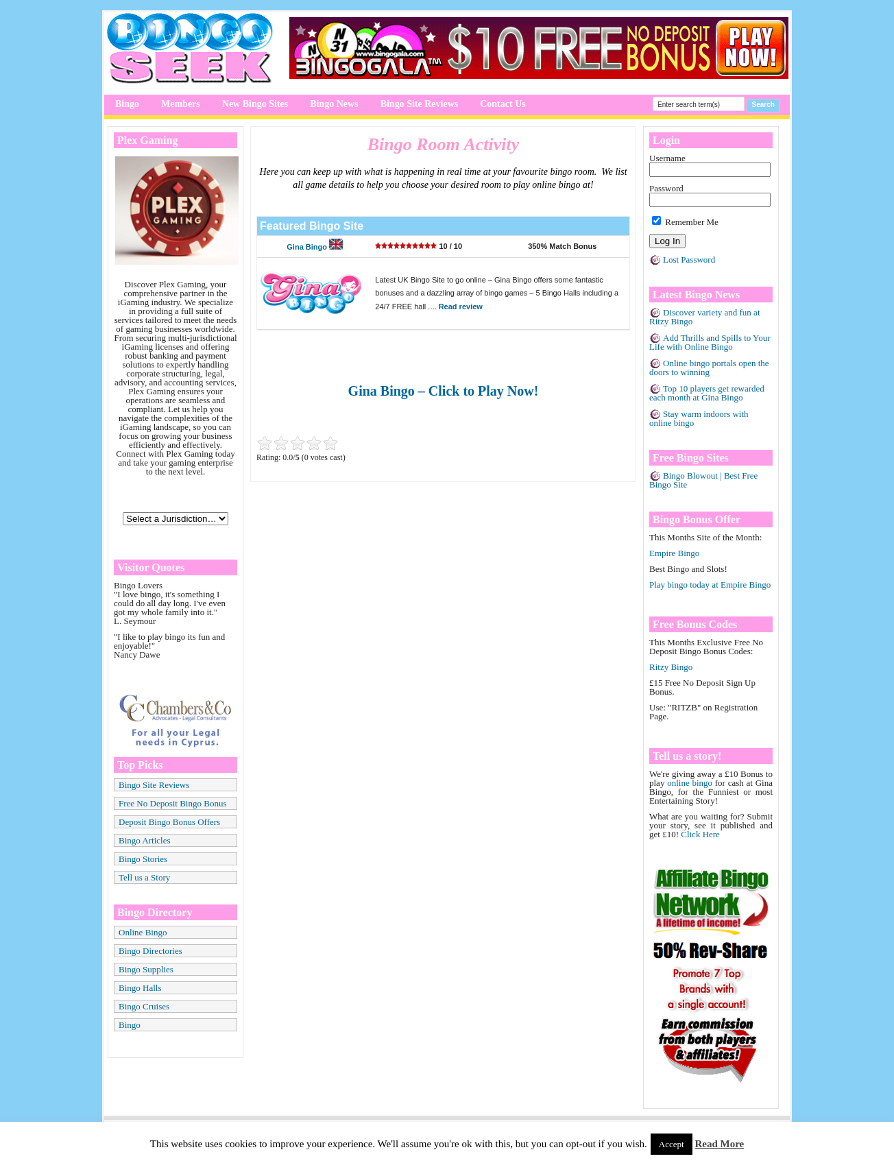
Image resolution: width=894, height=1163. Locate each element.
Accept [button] (671, 1144)
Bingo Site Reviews (419, 104)
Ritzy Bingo (670, 667)
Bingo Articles (144, 840)
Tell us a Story (144, 877)
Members (180, 104)
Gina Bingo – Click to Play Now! (443, 390)
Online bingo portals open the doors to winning (709, 367)
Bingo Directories (150, 951)
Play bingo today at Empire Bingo (710, 584)
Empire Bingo (674, 553)
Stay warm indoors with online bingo (699, 418)
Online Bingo (143, 932)
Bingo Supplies (146, 969)
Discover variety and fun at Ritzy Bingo (704, 316)
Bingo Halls (140, 988)
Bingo (127, 104)
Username (667, 158)
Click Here (700, 834)
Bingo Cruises (144, 1006)
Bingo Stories (143, 859)
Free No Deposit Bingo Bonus (172, 803)
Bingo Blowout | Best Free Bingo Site (703, 480)
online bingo (689, 783)
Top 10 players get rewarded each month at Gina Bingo (706, 393)
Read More (719, 1143)
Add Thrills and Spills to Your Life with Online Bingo (710, 342)
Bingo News (334, 104)
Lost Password (689, 259)
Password (666, 188)
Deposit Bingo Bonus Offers (169, 822)
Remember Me (685, 222)
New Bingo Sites (255, 104)
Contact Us (503, 104)
